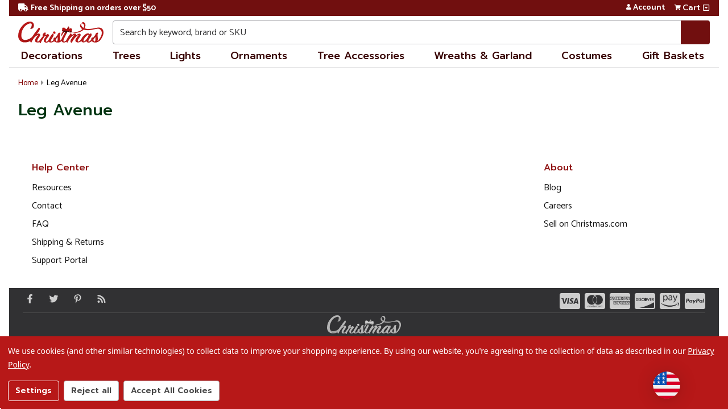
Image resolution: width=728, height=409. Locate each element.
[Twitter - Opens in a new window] (51, 298)
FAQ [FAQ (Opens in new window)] (40, 224)
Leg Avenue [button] (66, 83)
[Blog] (99, 298)
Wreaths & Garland (483, 56)
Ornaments (258, 56)
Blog (552, 187)
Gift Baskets (673, 56)
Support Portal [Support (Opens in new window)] (60, 260)
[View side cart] (706, 7)
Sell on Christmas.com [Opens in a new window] (585, 224)
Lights (185, 56)
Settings (33, 391)
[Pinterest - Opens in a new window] (75, 298)
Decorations (51, 56)
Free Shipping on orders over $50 (87, 8)
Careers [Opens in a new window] (558, 206)
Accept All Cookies (171, 391)
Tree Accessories (360, 56)
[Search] (695, 32)
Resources (52, 187)
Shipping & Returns (68, 242)
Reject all (91, 391)
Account (645, 8)
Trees (126, 56)
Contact (47, 206)
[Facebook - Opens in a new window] (27, 298)
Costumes (586, 56)
